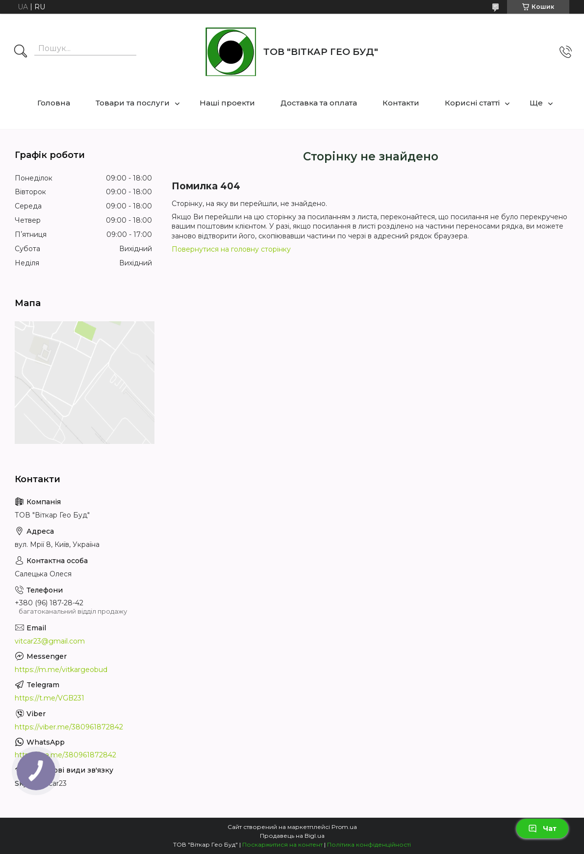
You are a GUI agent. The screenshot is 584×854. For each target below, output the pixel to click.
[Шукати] (20, 52)
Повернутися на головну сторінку (231, 249)
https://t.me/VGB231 (49, 698)
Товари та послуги (133, 102)
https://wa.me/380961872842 (65, 754)
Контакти (400, 102)
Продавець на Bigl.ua (292, 835)
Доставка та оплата (318, 102)
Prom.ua (344, 826)
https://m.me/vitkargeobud (61, 669)
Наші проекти (227, 102)
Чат (542, 828)
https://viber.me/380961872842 (69, 727)
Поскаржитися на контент (282, 844)
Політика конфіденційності (369, 844)
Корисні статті (472, 102)
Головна (53, 102)
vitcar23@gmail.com (50, 641)
